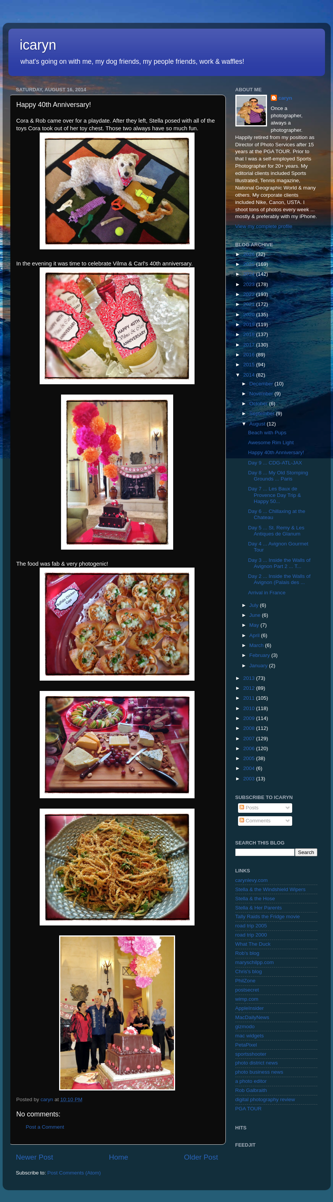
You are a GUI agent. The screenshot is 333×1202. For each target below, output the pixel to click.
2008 (249, 728)
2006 (249, 748)
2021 (249, 304)
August (258, 424)
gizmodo (245, 1026)
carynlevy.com (251, 880)
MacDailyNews (252, 1017)
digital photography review (265, 1099)
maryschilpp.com (254, 962)
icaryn (38, 45)
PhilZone (245, 981)
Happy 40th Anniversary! (276, 452)
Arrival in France (266, 592)
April (255, 635)
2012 (249, 688)
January (259, 665)
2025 (249, 264)
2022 (249, 294)
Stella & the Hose (255, 898)
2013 (249, 678)
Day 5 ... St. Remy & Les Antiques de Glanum (276, 531)
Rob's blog (247, 953)
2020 (249, 314)
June (255, 615)
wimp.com (247, 999)
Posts (249, 808)
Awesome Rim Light (271, 442)
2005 (249, 758)
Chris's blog (248, 971)
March (257, 645)
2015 (249, 364)
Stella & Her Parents (258, 908)
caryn (285, 98)
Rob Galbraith (251, 1090)
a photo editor (251, 1081)
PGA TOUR (248, 1108)
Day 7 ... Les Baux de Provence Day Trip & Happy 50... (274, 495)
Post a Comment (45, 1127)
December (262, 384)
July (254, 605)
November (262, 393)
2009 (249, 718)
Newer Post (34, 1157)
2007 (249, 738)
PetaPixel (246, 1045)
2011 (249, 698)
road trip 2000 (251, 935)
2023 (249, 284)
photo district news (256, 1063)
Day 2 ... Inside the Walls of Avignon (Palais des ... (279, 579)
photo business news (259, 1072)
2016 (249, 355)
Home (118, 1157)
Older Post (201, 1157)
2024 (249, 274)
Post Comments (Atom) (74, 1173)
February (260, 655)
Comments (255, 820)
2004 (249, 768)
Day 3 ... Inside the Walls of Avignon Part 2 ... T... (279, 563)
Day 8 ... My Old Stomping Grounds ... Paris (278, 476)
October (259, 403)
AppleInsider (249, 1008)
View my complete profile (264, 226)
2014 (249, 375)
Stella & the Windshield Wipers (270, 889)
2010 (249, 708)
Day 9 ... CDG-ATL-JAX (275, 463)
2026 (249, 254)
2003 (249, 778)
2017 (249, 345)
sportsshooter (251, 1054)
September (262, 413)
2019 (249, 324)
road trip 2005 (251, 926)
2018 (249, 334)
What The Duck (253, 944)
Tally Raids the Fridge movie (267, 916)
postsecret (247, 990)
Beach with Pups (267, 432)
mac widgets (249, 1036)
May (255, 625)
